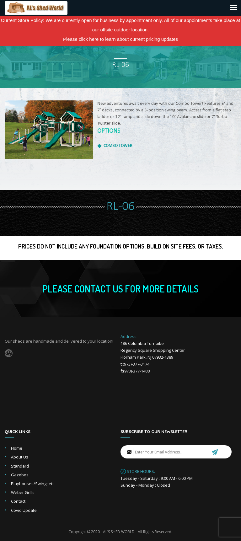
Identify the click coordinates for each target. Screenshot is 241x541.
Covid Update (24, 510)
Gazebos (20, 475)
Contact (18, 501)
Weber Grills (23, 492)
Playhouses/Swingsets (33, 483)
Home (16, 448)
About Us (19, 457)
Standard (20, 466)
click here (89, 39)
